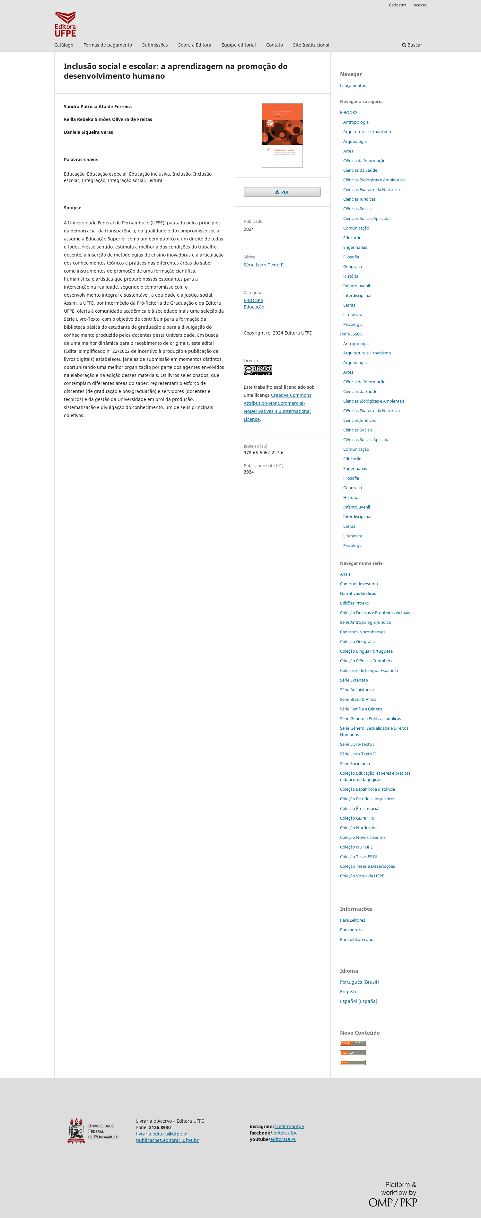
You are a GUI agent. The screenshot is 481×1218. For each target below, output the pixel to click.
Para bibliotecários (357, 939)
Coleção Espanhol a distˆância (367, 789)
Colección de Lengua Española (369, 670)
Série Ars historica (357, 689)
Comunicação (356, 228)
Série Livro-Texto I (357, 744)
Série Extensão (354, 680)
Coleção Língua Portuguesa (366, 651)
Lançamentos (353, 85)
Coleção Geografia (357, 641)
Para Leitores (352, 920)
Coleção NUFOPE (356, 847)
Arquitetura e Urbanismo (367, 132)
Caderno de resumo (359, 584)
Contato (274, 45)
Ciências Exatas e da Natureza (371, 189)
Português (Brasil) (359, 982)
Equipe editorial (239, 45)
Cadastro (397, 5)
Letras (349, 305)
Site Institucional (311, 45)
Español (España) (358, 1001)
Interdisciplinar (357, 295)
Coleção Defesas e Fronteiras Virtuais (375, 612)
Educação (254, 307)
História (350, 276)
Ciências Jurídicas (359, 199)
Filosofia (351, 257)
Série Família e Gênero (361, 709)
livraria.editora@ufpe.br (162, 1134)
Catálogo (63, 45)
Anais (345, 574)
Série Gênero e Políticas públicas (370, 718)
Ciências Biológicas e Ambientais (374, 180)
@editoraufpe (289, 1126)
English (348, 991)
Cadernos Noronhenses (362, 632)
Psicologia (353, 324)
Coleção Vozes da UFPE (362, 876)
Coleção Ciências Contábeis (366, 661)
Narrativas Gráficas (358, 593)
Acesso (420, 5)
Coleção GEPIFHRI (357, 818)
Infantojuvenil (356, 286)
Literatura (352, 315)
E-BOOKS (253, 300)
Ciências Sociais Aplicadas (367, 218)
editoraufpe (285, 1133)
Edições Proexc (354, 603)
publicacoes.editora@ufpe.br (167, 1140)
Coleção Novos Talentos (363, 837)
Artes (348, 151)
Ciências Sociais (357, 209)
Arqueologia (355, 141)
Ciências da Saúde (360, 170)
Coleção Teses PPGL (359, 856)
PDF (284, 192)
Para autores (352, 930)
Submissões (155, 45)
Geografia (352, 266)
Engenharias (355, 247)
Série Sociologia (355, 763)
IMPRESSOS (351, 334)
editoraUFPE (283, 1139)
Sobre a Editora (194, 45)
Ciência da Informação (364, 160)
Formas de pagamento (107, 45)
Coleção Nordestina (359, 828)
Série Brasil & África (358, 699)
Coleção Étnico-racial (359, 808)
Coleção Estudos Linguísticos (367, 799)
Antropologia (356, 122)
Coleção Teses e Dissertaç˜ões (367, 866)
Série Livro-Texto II (264, 265)
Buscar (412, 45)
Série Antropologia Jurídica (365, 622)
